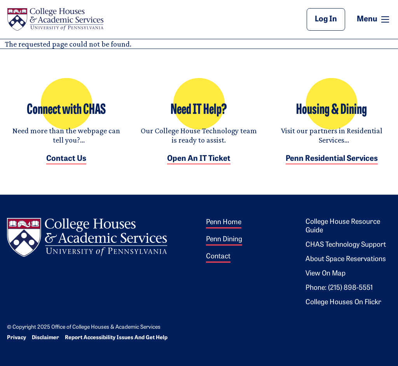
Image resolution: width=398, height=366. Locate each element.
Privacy (16, 338)
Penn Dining (224, 239)
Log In (326, 19)
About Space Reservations (345, 259)
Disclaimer (45, 338)
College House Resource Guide (342, 226)
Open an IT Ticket (198, 159)
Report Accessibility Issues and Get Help (116, 338)
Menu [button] (374, 19)
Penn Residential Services (332, 159)
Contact (218, 256)
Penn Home (223, 222)
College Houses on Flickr (343, 302)
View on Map (325, 273)
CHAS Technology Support (345, 245)
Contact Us (66, 159)
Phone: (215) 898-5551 (339, 288)
